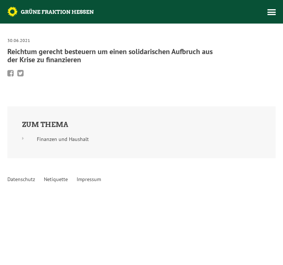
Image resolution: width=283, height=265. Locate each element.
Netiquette (56, 179)
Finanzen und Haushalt (63, 139)
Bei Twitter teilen (20, 73)
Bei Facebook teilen (10, 73)
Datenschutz (21, 179)
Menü (271, 12)
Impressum (89, 179)
